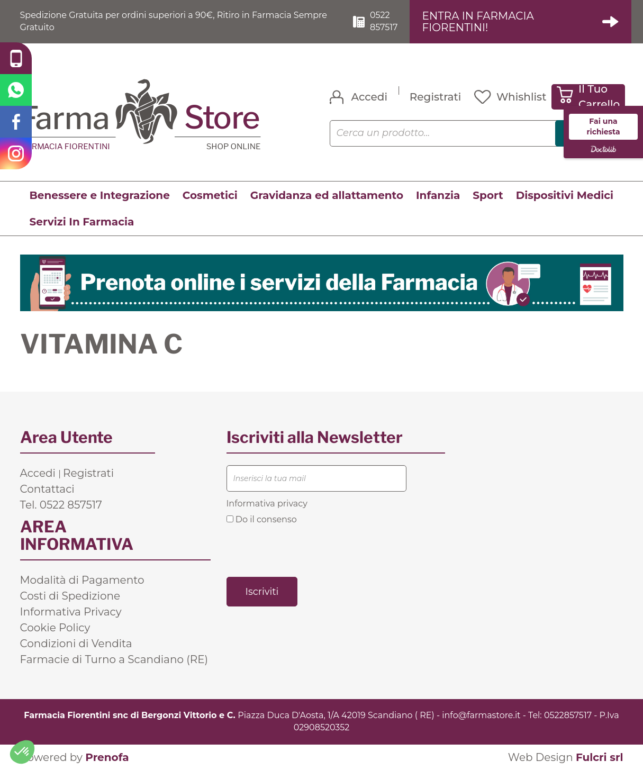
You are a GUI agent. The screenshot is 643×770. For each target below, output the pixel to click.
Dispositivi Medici (564, 195)
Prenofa (107, 757)
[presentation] (307, 549)
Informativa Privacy (71, 611)
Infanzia (438, 195)
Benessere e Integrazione (100, 195)
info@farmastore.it (481, 715)
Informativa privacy (267, 504)
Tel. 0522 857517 (61, 505)
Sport (488, 195)
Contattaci (47, 489)
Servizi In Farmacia (82, 221)
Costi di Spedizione (70, 596)
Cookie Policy (55, 627)
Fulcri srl (599, 757)
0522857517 (568, 715)
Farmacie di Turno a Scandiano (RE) (114, 659)
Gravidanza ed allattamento (326, 195)
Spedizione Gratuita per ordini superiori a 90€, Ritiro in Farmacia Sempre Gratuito (174, 21)
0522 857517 (383, 21)
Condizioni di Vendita (76, 643)
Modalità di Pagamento (82, 580)
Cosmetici (210, 195)
